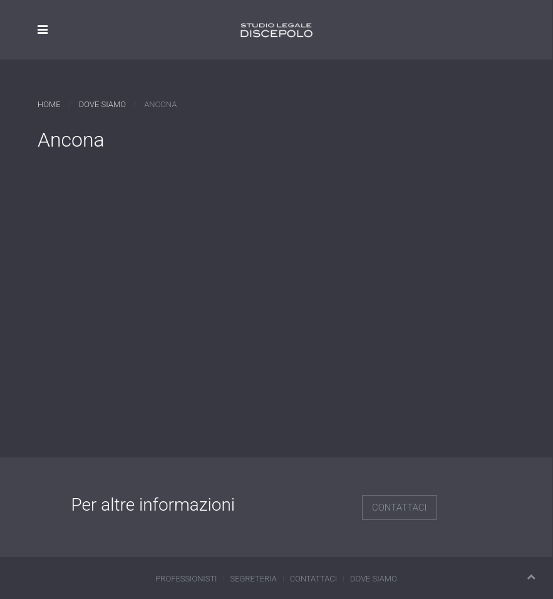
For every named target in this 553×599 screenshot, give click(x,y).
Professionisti (186, 578)
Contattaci (399, 507)
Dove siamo (102, 104)
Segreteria (253, 578)
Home (49, 104)
